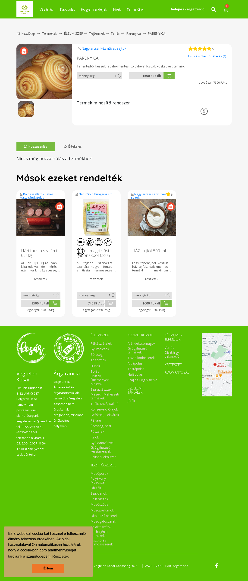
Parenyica (133, 33)
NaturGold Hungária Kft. (95, 194)
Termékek (49, 33)
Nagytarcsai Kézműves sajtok (104, 48)
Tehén (115, 33)
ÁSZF (148, 566)
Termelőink (135, 9)
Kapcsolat (67, 9)
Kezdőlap (25, 33)
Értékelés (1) (217, 56)
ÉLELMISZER (73, 33)
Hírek (117, 9)
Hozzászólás (197, 56)
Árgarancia (180, 566)
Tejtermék (97, 33)
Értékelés (72, 146)
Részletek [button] (60, 556)
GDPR (158, 566)
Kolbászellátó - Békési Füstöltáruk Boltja (37, 196)
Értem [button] (48, 568)
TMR (168, 566)
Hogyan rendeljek (94, 9)
